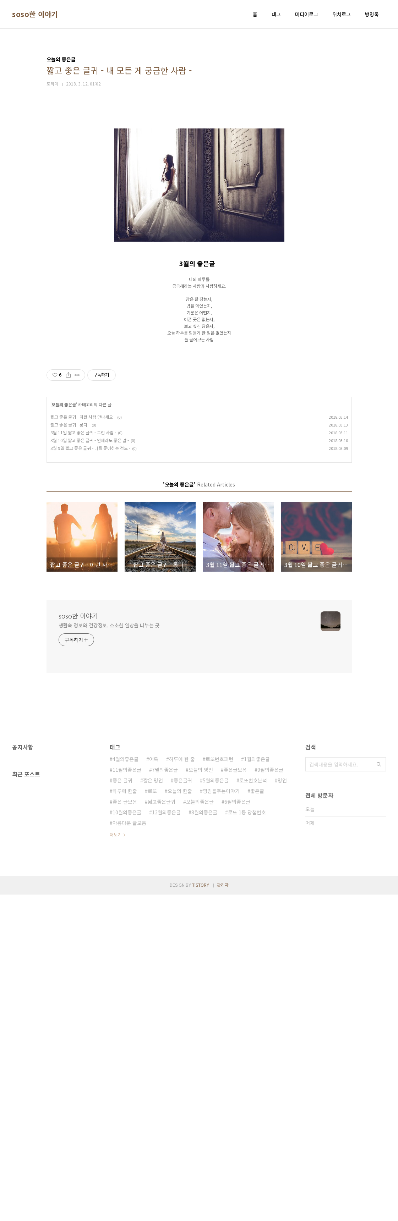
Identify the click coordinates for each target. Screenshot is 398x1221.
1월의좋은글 (257, 1085)
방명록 (372, 14)
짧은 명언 (153, 1106)
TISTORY (200, 1211)
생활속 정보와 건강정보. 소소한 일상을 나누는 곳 (109, 951)
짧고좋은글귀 (161, 1128)
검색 (379, 1091)
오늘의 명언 (201, 1096)
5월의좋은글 (216, 1106)
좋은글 (257, 1117)
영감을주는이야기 (221, 1117)
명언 (282, 1106)
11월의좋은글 (127, 1096)
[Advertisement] (199, 171)
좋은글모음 (235, 1096)
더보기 (115, 1161)
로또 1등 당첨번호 (247, 1138)
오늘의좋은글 (200, 1128)
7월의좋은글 (165, 1096)
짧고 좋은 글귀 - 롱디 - (70, 751)
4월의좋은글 (125, 1085)
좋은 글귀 (122, 1106)
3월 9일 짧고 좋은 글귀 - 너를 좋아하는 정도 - (90, 774)
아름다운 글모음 (129, 1149)
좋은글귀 (183, 1106)
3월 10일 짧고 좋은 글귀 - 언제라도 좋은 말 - (89, 767)
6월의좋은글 (237, 1128)
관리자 (223, 1211)
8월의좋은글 (204, 1138)
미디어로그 (306, 14)
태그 (276, 14)
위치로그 (341, 14)
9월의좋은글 (270, 1096)
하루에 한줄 (125, 1117)
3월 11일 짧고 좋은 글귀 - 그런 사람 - (83, 759)
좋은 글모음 (125, 1128)
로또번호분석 (253, 1106)
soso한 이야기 (35, 14)
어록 (153, 1085)
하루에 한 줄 (182, 1085)
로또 (152, 1117)
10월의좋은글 (127, 1138)
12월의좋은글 (166, 1138)
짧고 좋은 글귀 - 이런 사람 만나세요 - (82, 743)
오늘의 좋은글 (63, 731)
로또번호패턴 (219, 1085)
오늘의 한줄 (180, 1117)
